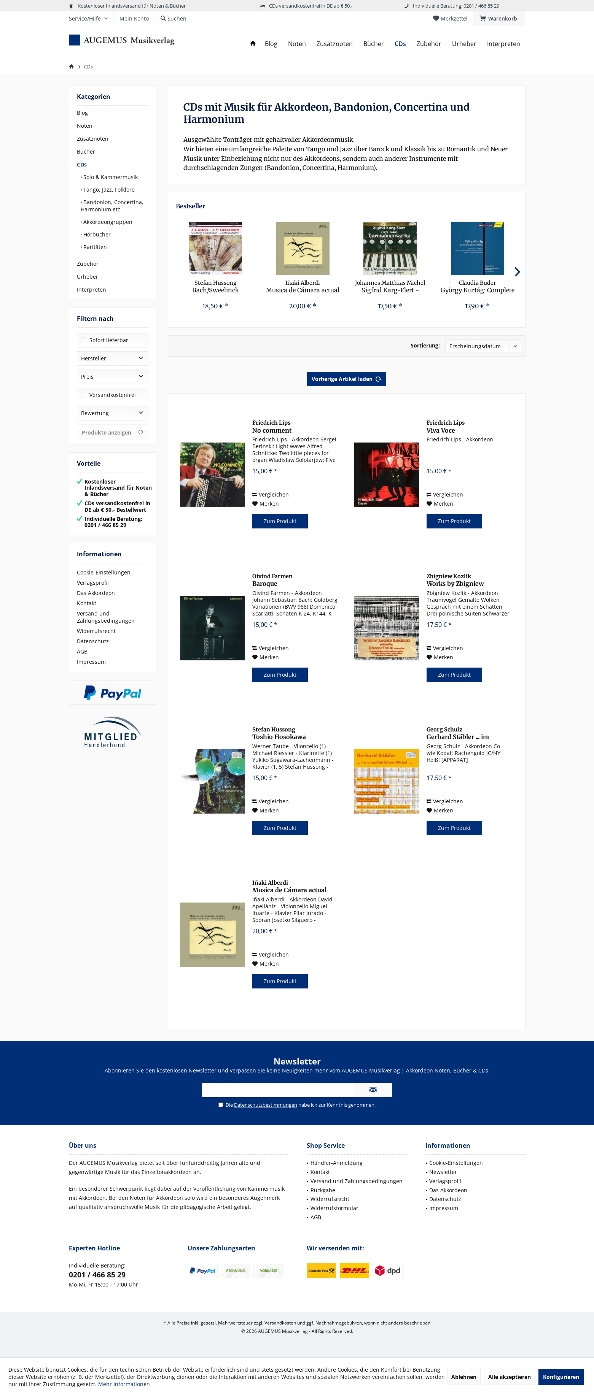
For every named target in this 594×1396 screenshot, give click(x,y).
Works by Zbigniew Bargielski (455, 580)
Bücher (86, 151)
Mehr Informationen (124, 1384)
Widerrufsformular (334, 1208)
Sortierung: (425, 345)
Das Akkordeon (96, 592)
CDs (82, 164)
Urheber (87, 276)
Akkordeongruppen (107, 221)
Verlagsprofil (93, 582)
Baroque (272, 580)
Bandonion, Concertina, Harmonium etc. (112, 205)
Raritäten (94, 247)
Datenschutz (93, 641)
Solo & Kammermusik (110, 177)
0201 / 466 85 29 (97, 1275)
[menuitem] (499, 18)
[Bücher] (373, 44)
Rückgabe (323, 1190)
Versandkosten (280, 1323)
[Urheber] (464, 44)
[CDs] (400, 44)
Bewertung (95, 413)
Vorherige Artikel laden (347, 377)
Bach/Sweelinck (215, 286)
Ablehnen (463, 1376)
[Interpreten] (504, 44)
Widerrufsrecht (96, 631)
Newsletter (443, 1171)
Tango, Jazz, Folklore (108, 189)
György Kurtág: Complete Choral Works (477, 286)
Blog (82, 112)
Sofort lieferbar (108, 340)
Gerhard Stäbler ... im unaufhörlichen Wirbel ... (463, 733)
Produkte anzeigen (112, 432)
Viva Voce (446, 426)
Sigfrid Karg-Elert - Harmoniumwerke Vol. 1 (390, 286)
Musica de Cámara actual (302, 286)
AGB (82, 651)
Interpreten (91, 289)
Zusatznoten (92, 138)
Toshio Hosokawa (279, 733)
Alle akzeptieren (509, 1376)
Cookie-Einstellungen (104, 572)
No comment (271, 426)
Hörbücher (96, 234)
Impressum (91, 661)
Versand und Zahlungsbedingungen (106, 617)
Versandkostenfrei (112, 394)
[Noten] (297, 44)
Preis (87, 376)
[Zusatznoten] (334, 44)
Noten (84, 125)
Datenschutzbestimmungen (265, 1104)
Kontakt (86, 603)
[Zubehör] (429, 44)
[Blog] (271, 44)
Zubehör (88, 263)
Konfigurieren (561, 1376)
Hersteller (93, 358)
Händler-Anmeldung (337, 1162)
